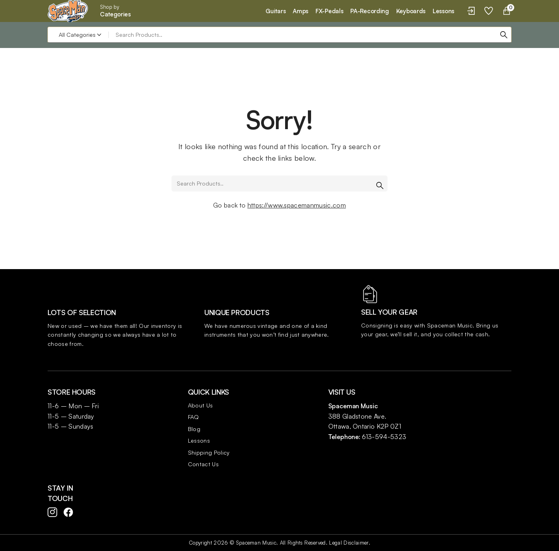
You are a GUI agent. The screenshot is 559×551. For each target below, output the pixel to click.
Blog (194, 428)
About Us (200, 405)
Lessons (199, 440)
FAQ (193, 416)
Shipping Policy (209, 452)
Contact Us (203, 464)
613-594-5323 (384, 437)
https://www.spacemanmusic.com (297, 205)
